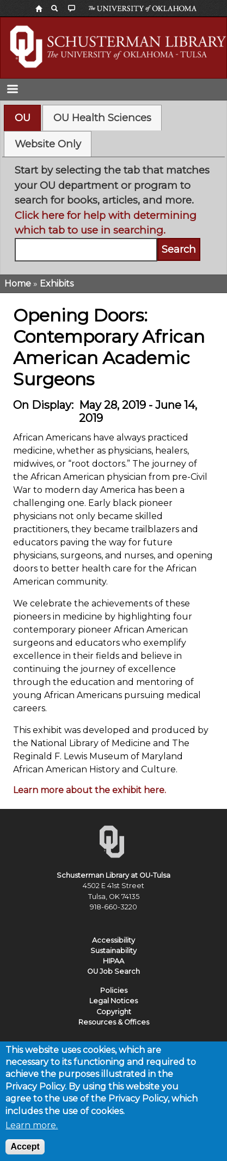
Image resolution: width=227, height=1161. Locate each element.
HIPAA (113, 961)
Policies (113, 990)
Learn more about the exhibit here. (89, 790)
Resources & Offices (113, 1022)
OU (22, 117)
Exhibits (56, 283)
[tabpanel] (114, 212)
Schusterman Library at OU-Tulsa (113, 875)
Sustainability (113, 950)
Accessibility (113, 940)
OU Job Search (113, 971)
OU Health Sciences (102, 117)
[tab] (22, 118)
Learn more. (31, 1133)
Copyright (113, 1012)
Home (17, 283)
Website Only (48, 144)
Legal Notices (113, 1001)
